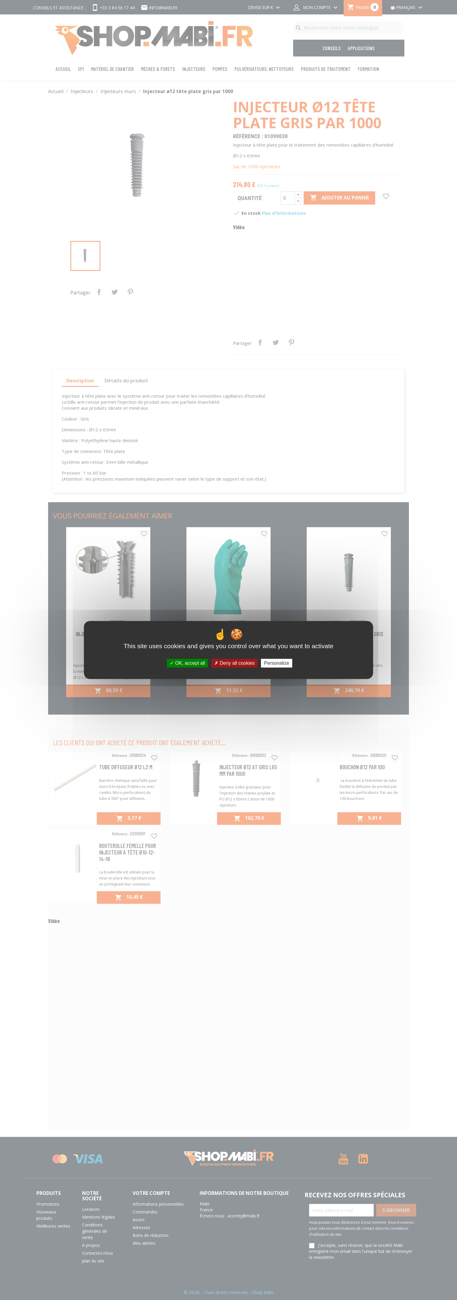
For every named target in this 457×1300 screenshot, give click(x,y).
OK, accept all (187, 663)
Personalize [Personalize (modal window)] (276, 663)
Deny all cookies (234, 663)
